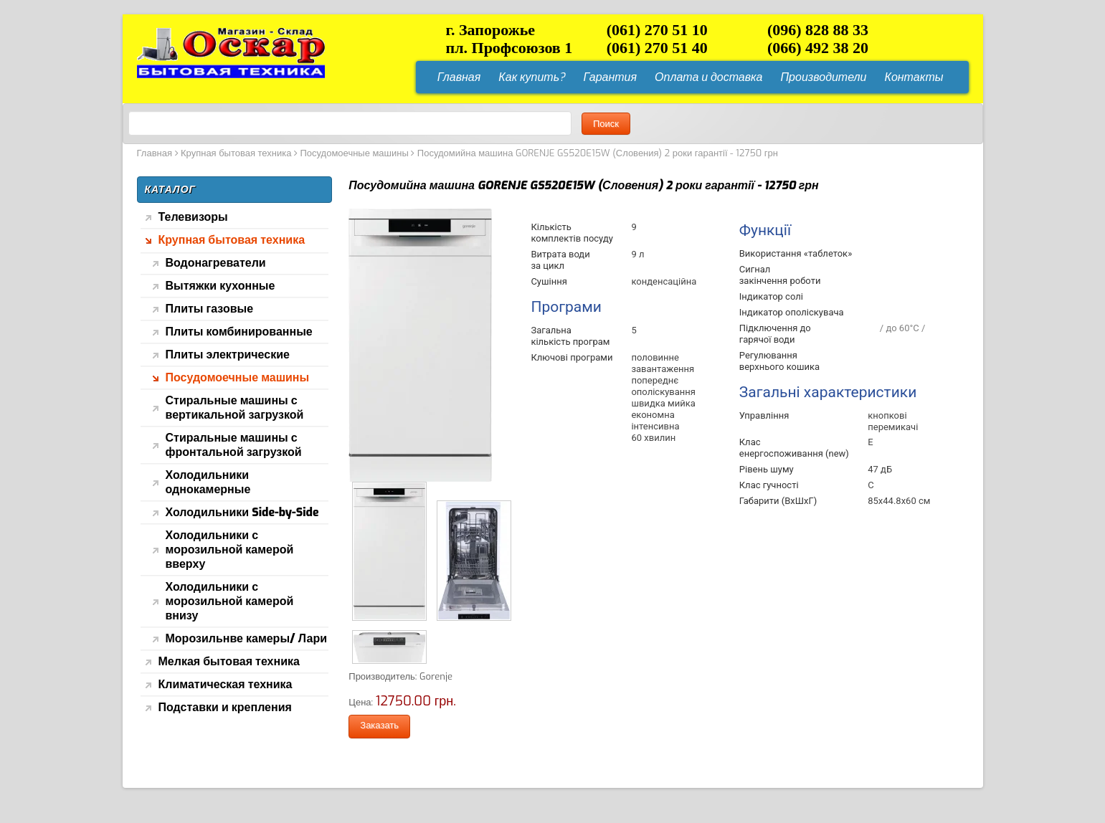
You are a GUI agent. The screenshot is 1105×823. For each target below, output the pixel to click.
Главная (154, 153)
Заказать (379, 725)
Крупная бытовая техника (236, 153)
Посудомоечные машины (354, 153)
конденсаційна (663, 281)
